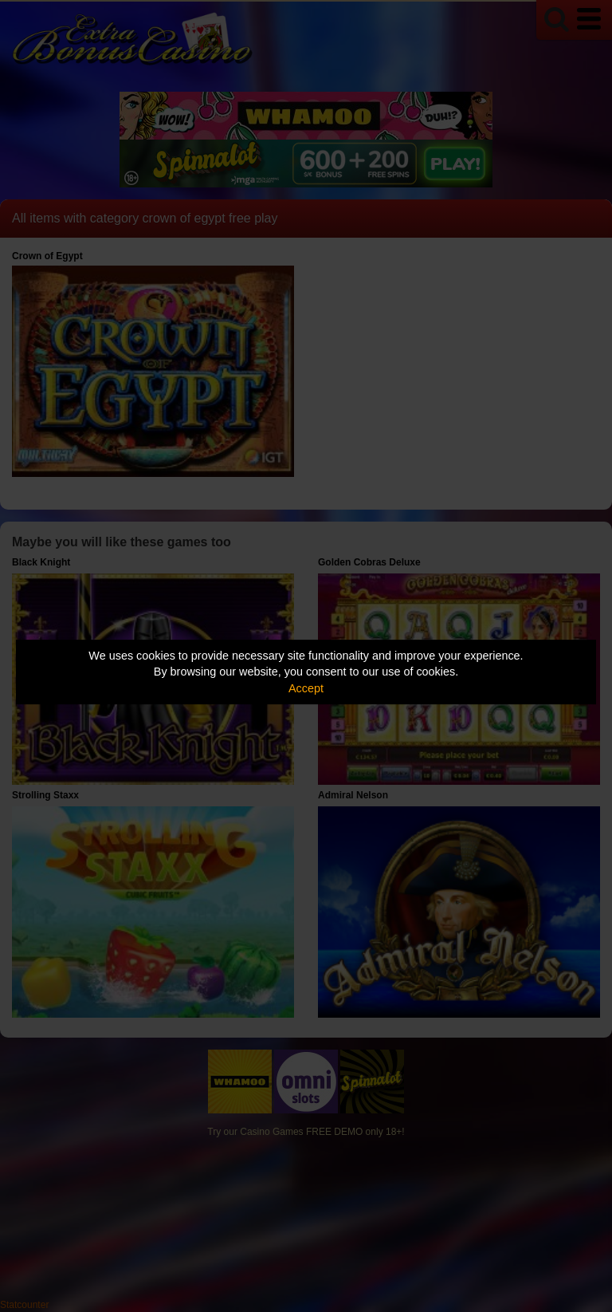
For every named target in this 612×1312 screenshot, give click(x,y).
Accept (306, 688)
